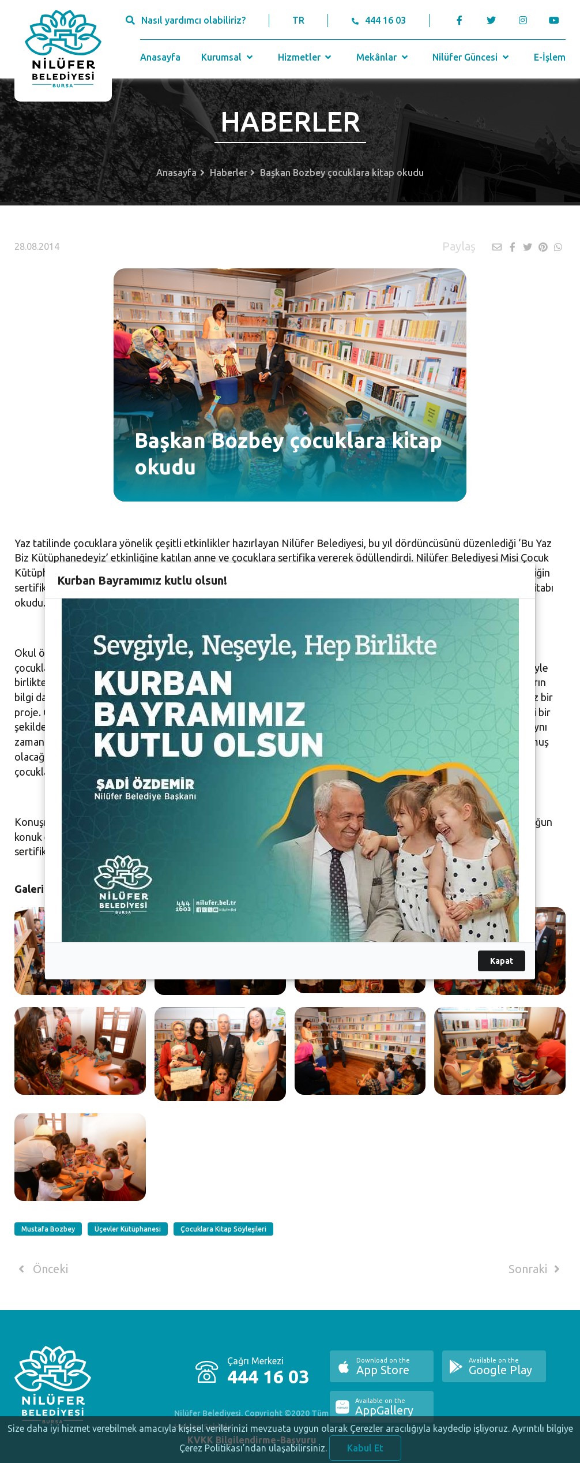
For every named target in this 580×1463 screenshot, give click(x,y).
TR (298, 20)
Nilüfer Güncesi (471, 57)
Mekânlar (383, 57)
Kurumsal (228, 57)
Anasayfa (160, 57)
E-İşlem (550, 57)
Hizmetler (306, 57)
